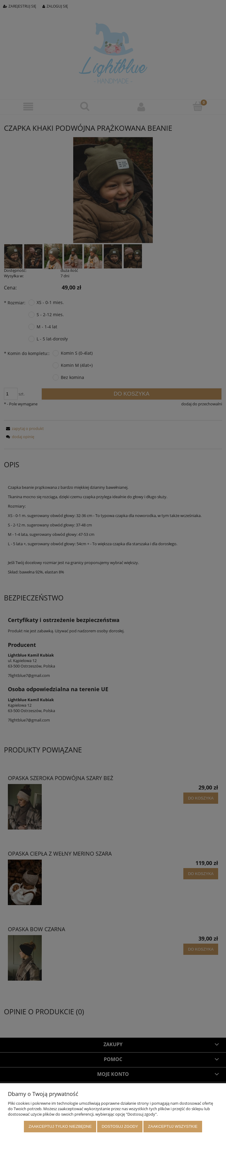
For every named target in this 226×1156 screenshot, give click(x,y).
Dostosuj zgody (120, 1126)
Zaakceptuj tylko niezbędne (60, 1126)
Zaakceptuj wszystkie (172, 1126)
